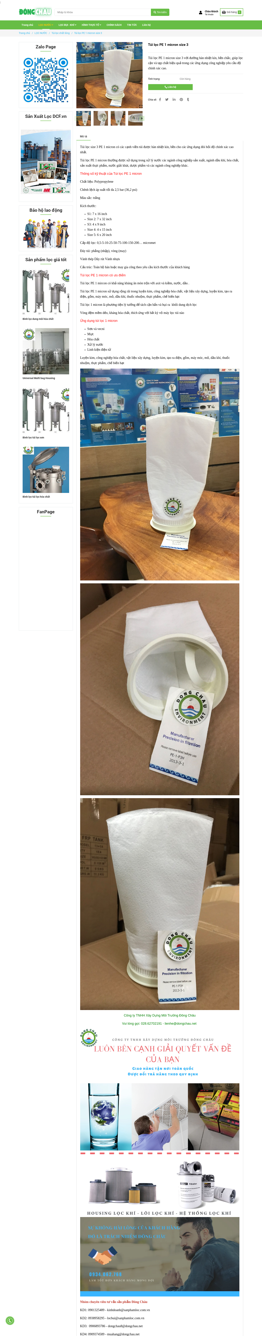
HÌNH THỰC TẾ (91, 24)
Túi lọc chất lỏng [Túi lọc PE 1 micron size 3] (61, 33)
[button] (208, 13)
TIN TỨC (132, 24)
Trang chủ (27, 24)
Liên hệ (146, 24)
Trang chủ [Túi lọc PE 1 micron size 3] (24, 33)
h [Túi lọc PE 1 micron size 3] (219, 358)
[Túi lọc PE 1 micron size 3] (35, 12)
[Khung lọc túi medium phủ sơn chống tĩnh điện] (96, 1310)
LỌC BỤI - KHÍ (67, 24)
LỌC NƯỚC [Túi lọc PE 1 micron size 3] (41, 33)
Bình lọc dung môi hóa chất (38, 318)
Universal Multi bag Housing (39, 378)
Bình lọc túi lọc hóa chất (36, 496)
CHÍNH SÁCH (114, 24)
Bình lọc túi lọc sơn (33, 437)
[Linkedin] (174, 99)
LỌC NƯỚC (46, 24)
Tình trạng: (154, 78)
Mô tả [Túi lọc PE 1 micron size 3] (83, 136)
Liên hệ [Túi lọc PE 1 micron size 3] (170, 87)
